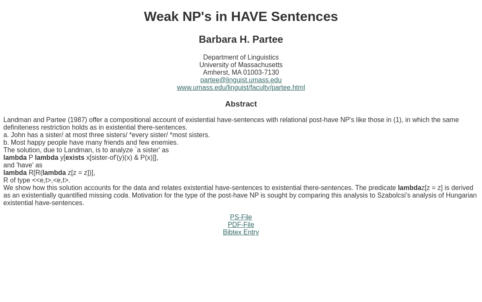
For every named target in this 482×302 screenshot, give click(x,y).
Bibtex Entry (241, 232)
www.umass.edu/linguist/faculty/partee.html (241, 87)
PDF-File (241, 224)
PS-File (241, 217)
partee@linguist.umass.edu (240, 79)
